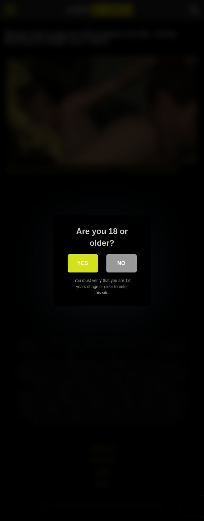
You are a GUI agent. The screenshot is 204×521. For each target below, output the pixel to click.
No (121, 263)
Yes (82, 263)
